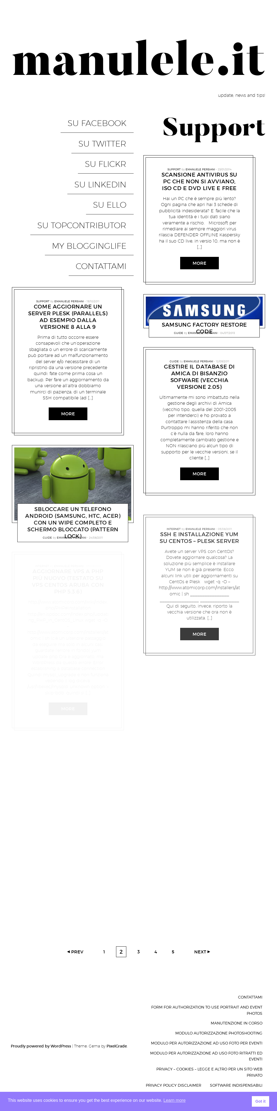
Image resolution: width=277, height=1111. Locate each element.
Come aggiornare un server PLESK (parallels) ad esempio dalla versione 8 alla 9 (68, 246)
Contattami (108, 200)
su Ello (117, 165)
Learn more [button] (174, 1100)
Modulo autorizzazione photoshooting (218, 1033)
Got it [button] (260, 1101)
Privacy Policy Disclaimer (173, 1085)
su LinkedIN (108, 153)
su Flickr (113, 142)
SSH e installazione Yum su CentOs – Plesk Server (199, 537)
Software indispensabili (236, 1085)
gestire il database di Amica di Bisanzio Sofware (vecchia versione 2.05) (199, 376)
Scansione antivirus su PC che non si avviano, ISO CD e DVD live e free (199, 181)
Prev (77, 951)
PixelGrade (117, 1046)
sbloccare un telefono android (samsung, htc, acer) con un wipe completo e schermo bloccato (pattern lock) (72, 452)
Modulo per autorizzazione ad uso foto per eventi (206, 1043)
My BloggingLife (96, 188)
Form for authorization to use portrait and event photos (206, 1010)
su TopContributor (89, 176)
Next (200, 951)
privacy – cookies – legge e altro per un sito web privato (209, 1072)
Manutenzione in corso (236, 1023)
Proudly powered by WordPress (41, 1046)
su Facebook (104, 118)
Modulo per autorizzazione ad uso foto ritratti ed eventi (206, 1056)
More (68, 343)
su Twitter (110, 130)
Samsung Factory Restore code (204, 328)
